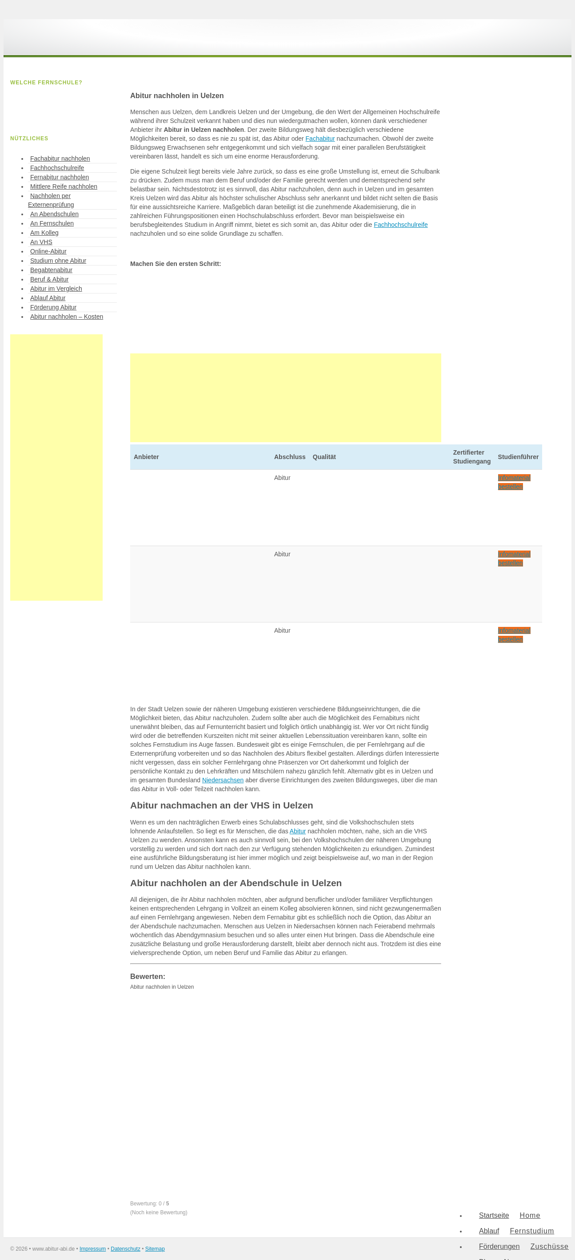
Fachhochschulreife (400, 224)
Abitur (298, 831)
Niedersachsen (223, 780)
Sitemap (155, 1249)
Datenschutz (125, 1249)
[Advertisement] (285, 397)
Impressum (93, 1249)
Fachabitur (320, 138)
